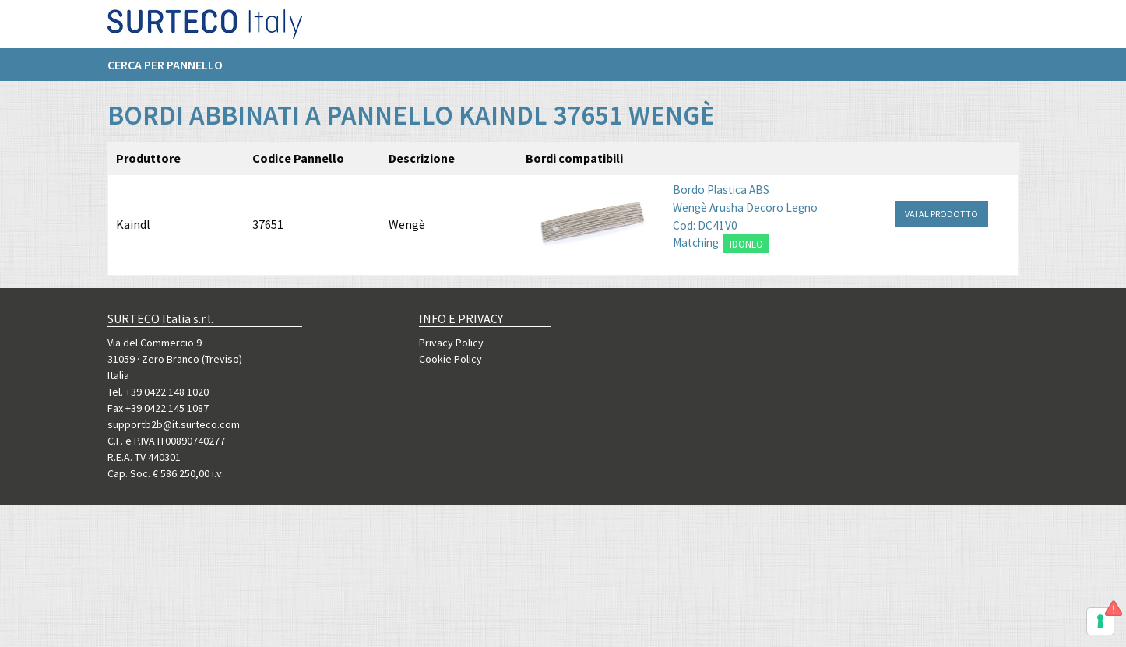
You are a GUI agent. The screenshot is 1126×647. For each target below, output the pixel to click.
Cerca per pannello (165, 71)
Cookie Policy (450, 359)
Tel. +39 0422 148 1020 (158, 392)
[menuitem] (172, 71)
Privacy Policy (451, 343)
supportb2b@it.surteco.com (173, 424)
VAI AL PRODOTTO (941, 214)
